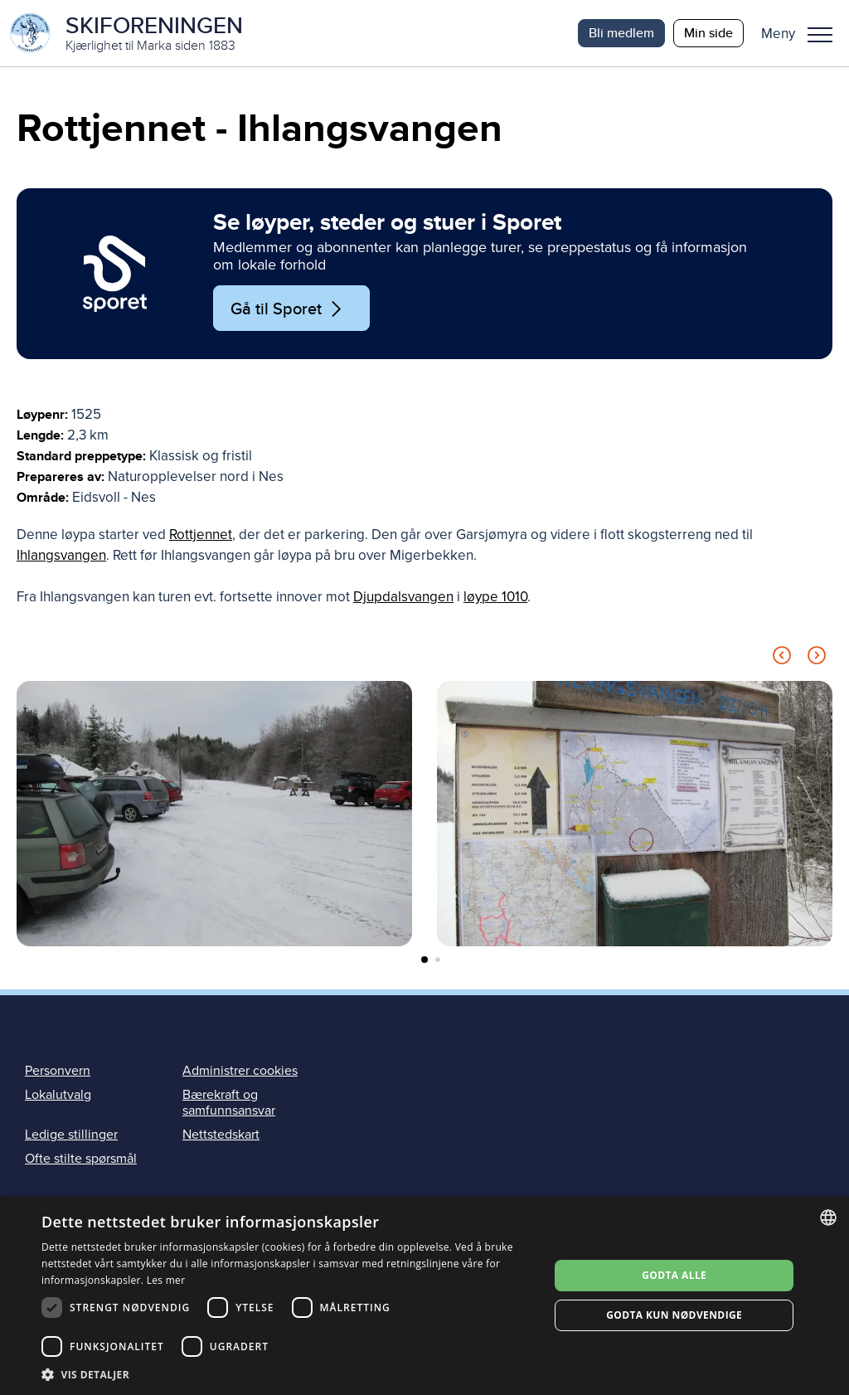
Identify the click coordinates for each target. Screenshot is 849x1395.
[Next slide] (816, 658)
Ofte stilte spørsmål (81, 1158)
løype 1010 (495, 596)
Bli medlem (621, 32)
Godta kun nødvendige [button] (674, 1315)
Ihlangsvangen (61, 555)
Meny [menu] (820, 35)
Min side (708, 32)
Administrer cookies (240, 1070)
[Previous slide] (782, 658)
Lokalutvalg (58, 1094)
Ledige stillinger (71, 1134)
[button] (803, 33)
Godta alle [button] (674, 1275)
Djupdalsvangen (403, 596)
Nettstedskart (221, 1134)
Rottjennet (200, 534)
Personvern (57, 1070)
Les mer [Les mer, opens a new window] (166, 1280)
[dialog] (424, 1296)
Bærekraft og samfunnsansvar (228, 1102)
